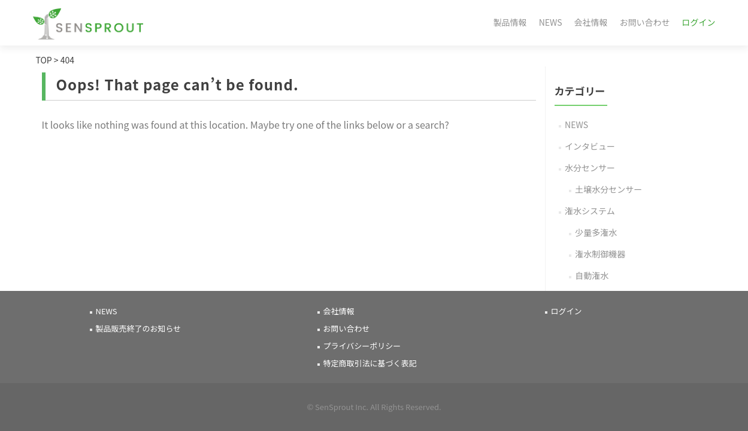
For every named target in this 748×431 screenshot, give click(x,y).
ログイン (699, 22)
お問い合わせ (645, 22)
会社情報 (591, 22)
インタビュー (590, 146)
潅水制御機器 (600, 254)
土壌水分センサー (608, 189)
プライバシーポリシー (362, 345)
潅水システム (590, 211)
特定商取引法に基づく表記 (370, 363)
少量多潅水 (596, 232)
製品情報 (510, 22)
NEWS (550, 22)
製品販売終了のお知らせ (138, 328)
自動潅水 (591, 275)
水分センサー (590, 168)
